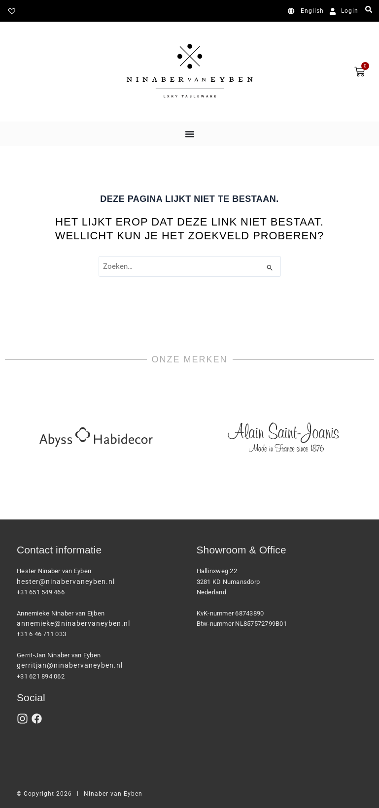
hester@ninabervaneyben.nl (66, 581)
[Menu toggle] (190, 134)
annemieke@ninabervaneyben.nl (73, 623)
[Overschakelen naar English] (307, 11)
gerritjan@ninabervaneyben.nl (70, 665)
